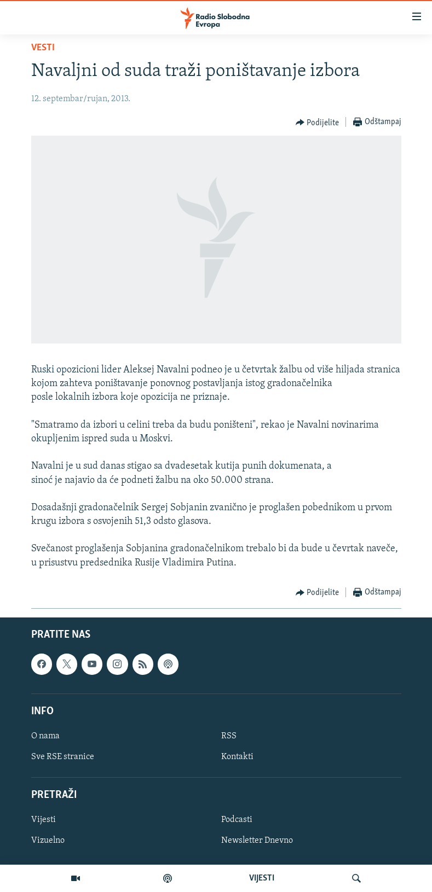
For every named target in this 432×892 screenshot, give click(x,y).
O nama (45, 736)
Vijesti (43, 819)
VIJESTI (261, 878)
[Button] (317, 122)
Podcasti (236, 819)
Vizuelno (48, 840)
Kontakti (237, 757)
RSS (229, 736)
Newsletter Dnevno (257, 840)
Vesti (43, 48)
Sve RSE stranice (62, 757)
